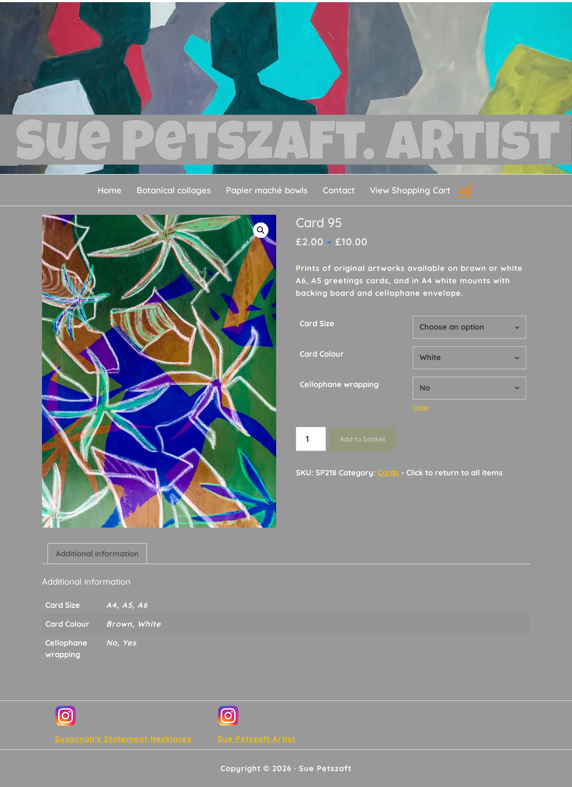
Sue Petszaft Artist (256, 739)
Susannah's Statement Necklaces (123, 739)
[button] (260, 230)
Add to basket (362, 439)
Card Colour (322, 354)
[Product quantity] (311, 439)
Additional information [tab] (97, 554)
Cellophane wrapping (339, 384)
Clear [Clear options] (421, 407)
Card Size (317, 323)
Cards (388, 473)
